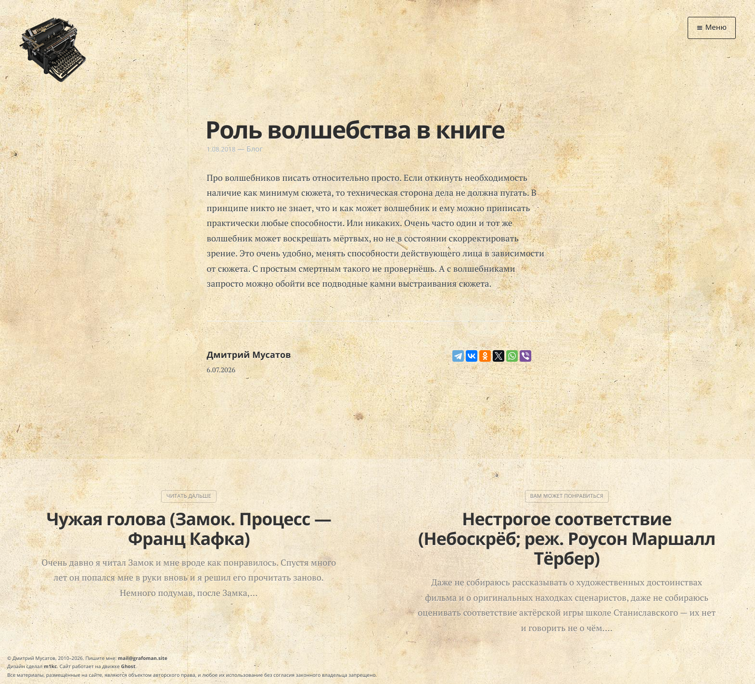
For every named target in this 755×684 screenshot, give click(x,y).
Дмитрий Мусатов (249, 355)
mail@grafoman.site (142, 658)
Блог (254, 149)
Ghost (128, 666)
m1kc (50, 666)
